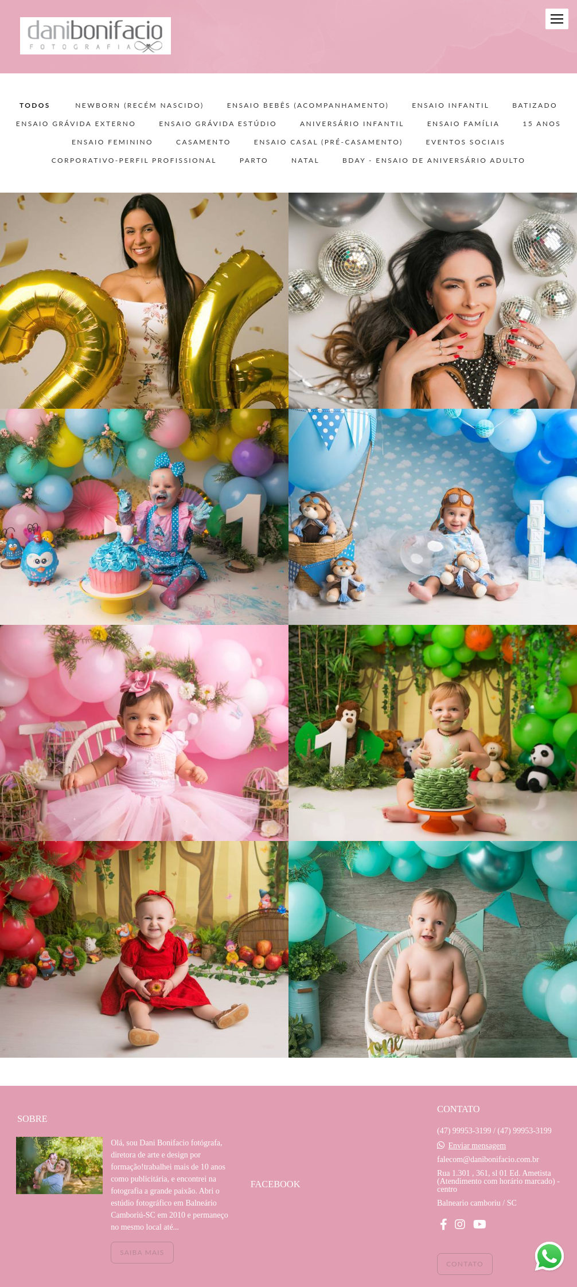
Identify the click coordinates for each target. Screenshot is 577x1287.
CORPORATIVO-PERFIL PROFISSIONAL (134, 160)
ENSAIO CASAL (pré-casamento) (328, 142)
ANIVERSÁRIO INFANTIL (352, 123)
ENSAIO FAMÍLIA (463, 123)
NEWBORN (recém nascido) (139, 105)
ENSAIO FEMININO (112, 142)
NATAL (305, 160)
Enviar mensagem (477, 1146)
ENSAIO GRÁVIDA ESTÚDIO (218, 123)
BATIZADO (534, 105)
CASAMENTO (203, 142)
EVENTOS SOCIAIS (466, 142)
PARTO (254, 160)
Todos (35, 105)
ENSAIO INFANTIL (450, 105)
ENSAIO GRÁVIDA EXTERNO (76, 123)
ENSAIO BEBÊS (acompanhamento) (308, 105)
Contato (465, 1263)
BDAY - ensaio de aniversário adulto (433, 160)
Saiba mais (142, 1252)
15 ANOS (542, 123)
